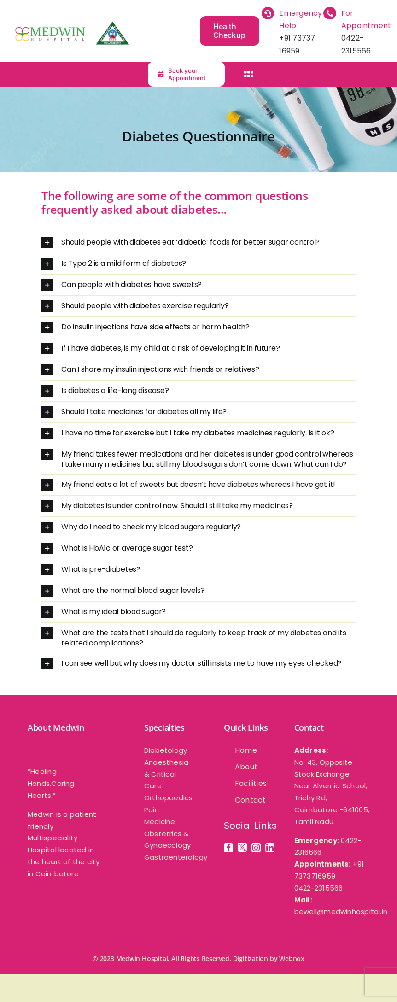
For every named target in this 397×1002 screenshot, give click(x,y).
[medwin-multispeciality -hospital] (71, 25)
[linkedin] (269, 847)
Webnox (291, 958)
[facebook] (228, 847)
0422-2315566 (318, 888)
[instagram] (256, 847)
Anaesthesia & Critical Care (166, 774)
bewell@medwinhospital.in (340, 911)
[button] (198, 242)
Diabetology (165, 750)
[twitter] (242, 847)
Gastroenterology (176, 857)
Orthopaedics (168, 798)
